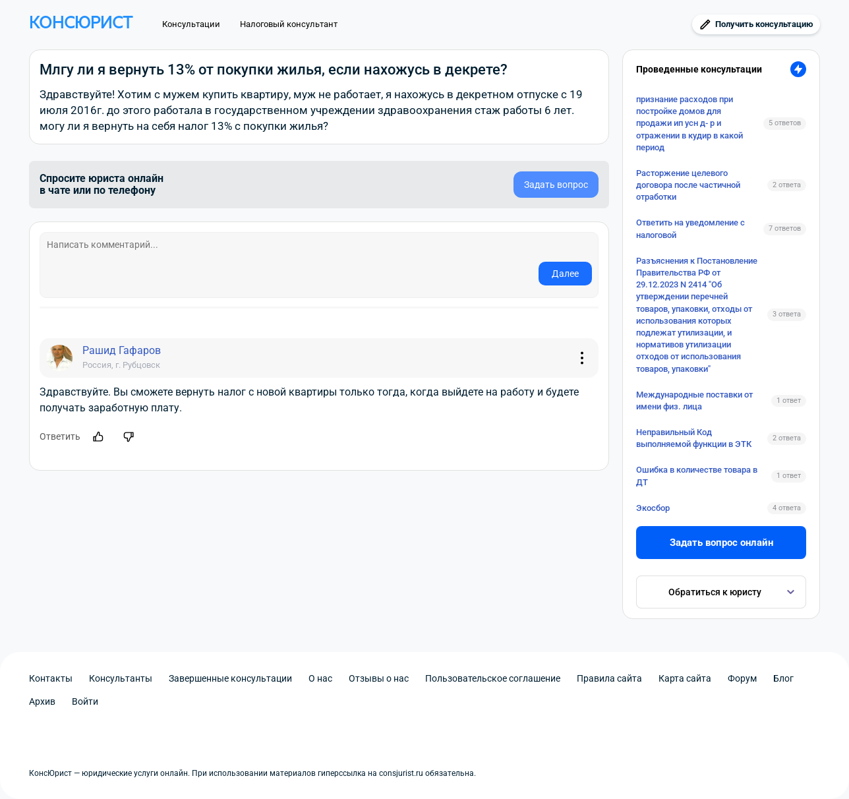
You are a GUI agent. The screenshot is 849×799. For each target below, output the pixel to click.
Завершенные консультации (230, 678)
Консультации (191, 24)
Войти (85, 701)
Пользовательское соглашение (492, 678)
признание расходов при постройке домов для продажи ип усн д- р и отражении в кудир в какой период (689, 123)
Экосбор (653, 508)
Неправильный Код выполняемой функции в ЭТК (693, 438)
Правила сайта (609, 678)
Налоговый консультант (288, 24)
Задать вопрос (556, 184)
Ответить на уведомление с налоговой (690, 228)
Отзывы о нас (379, 678)
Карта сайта (685, 678)
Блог (783, 678)
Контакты (51, 678)
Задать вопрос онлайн (721, 542)
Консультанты (120, 678)
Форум (742, 678)
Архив (42, 701)
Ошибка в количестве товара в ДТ (696, 476)
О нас (320, 678)
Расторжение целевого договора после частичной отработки (688, 185)
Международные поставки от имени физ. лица (694, 400)
